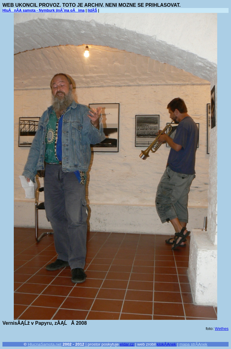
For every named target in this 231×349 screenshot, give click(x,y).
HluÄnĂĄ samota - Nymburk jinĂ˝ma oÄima (43, 10)
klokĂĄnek (166, 344)
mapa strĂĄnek (193, 344)
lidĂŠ (92, 10)
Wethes (222, 328)
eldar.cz (127, 344)
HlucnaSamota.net (45, 344)
